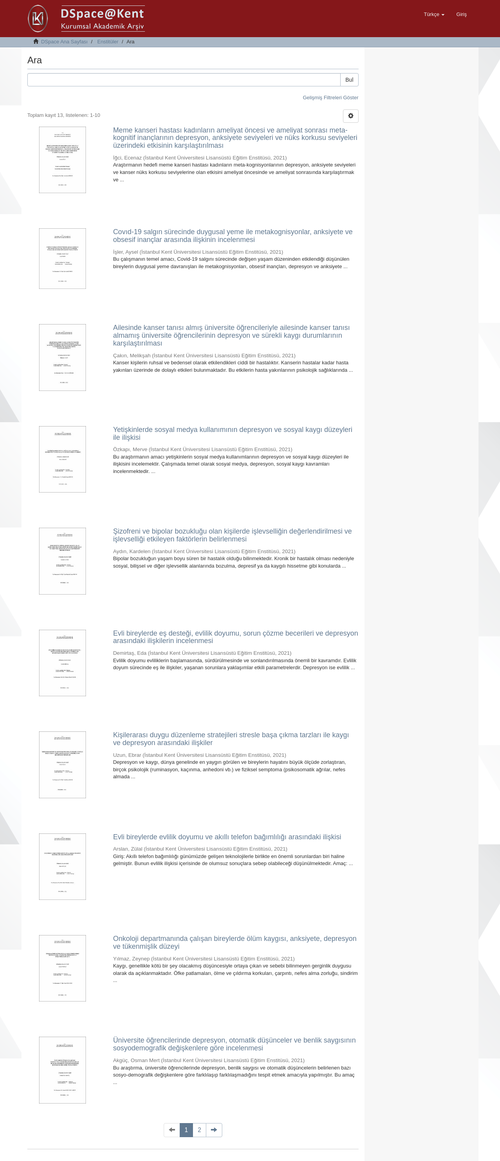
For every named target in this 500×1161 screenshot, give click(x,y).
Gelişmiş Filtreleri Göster (330, 97)
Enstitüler (107, 42)
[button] (434, 14)
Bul (349, 80)
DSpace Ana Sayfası (64, 42)
